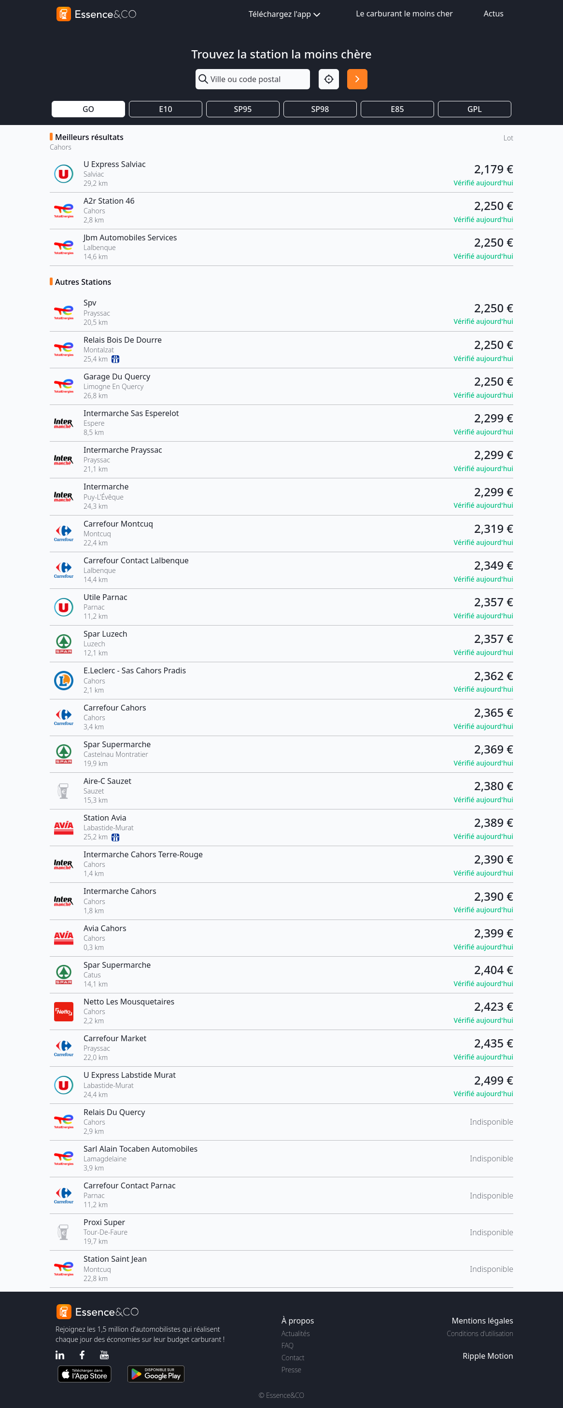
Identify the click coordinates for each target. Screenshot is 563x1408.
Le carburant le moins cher (404, 13)
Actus (494, 13)
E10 (165, 109)
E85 (397, 109)
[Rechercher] (357, 79)
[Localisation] (329, 79)
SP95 (243, 109)
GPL (474, 109)
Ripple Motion (488, 1356)
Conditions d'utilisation (480, 1333)
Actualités (296, 1333)
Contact (293, 1357)
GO (88, 109)
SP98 (320, 109)
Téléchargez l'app (286, 15)
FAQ (288, 1345)
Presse (291, 1369)
